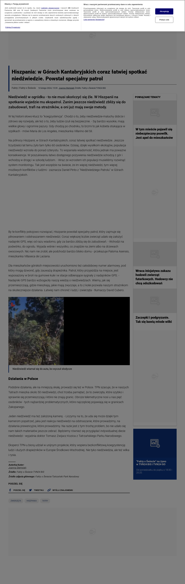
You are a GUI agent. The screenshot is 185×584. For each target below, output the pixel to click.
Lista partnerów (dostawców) (94, 19)
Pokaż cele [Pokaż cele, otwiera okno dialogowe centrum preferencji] (164, 20)
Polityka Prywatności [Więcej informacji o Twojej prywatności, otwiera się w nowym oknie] (12, 27)
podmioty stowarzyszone (50, 8)
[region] (92, 16)
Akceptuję (164, 11)
